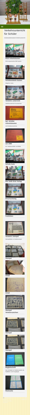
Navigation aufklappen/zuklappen (15, 26)
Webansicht (24, 399)
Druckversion (7, 397)
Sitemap (5, 399)
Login (25, 397)
